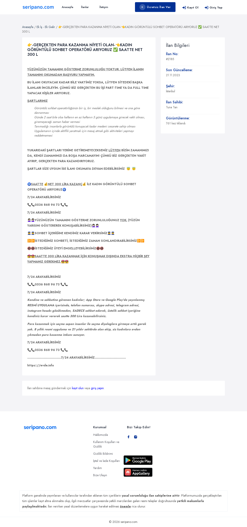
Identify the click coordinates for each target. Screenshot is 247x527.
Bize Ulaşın (100, 475)
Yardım (97, 468)
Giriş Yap (213, 7)
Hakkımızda (100, 435)
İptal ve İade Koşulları (106, 461)
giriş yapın (97, 388)
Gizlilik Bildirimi (103, 453)
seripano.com (129, 522)
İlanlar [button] (85, 7)
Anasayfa (67, 7)
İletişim (103, 7)
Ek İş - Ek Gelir (46, 27)
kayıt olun (78, 388)
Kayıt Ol (190, 7)
